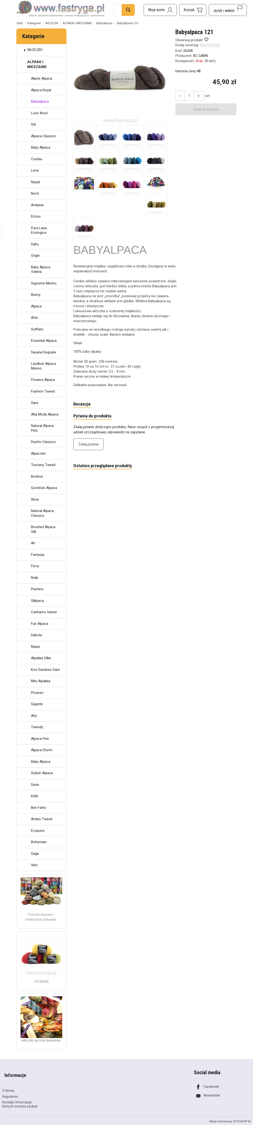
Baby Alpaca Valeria (40, 269)
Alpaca (36, 306)
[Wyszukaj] (128, 10)
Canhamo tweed (44, 612)
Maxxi (35, 647)
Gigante (37, 704)
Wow (35, 499)
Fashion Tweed (43, 391)
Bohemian (39, 842)
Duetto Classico (43, 442)
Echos (36, 216)
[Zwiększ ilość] (179, 96)
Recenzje (82, 404)
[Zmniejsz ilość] (196, 96)
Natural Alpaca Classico (42, 513)
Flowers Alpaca (43, 380)
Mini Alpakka (40, 681)
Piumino (37, 589)
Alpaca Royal (41, 90)
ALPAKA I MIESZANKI (36, 64)
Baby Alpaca (40, 147)
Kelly (34, 796)
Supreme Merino (44, 283)
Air (33, 543)
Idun (34, 865)
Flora (35, 566)
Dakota (36, 635)
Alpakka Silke (41, 658)
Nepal (35, 182)
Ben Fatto (38, 807)
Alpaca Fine (40, 738)
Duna (35, 784)
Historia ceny (187, 71)
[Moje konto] (160, 10)
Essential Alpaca (44, 340)
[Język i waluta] (228, 10)
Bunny (35, 295)
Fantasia (37, 555)
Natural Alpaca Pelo (42, 428)
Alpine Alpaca (41, 78)
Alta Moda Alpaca (44, 414)
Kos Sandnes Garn (45, 670)
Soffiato (37, 329)
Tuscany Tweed (43, 465)
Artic (34, 318)
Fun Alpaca (39, 624)
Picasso (37, 693)
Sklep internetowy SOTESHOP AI (230, 1116)
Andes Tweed (41, 819)
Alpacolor (38, 453)
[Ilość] (188, 96)
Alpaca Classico (43, 136)
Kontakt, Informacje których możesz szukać (20, 1099)
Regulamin (10, 1091)
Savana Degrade (43, 352)
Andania (37, 205)
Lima (35, 170)
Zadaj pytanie (88, 445)
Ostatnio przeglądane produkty (104, 467)
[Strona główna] (61, 9)
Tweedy (37, 727)
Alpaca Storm (41, 750)
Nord (35, 193)
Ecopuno (38, 830)
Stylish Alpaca (42, 773)
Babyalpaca (40, 101)
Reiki (34, 578)
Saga (35, 853)
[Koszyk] (192, 10)
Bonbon (37, 476)
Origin (35, 255)
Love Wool (39, 113)
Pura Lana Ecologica (39, 230)
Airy (34, 715)
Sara (34, 403)
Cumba (36, 159)
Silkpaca (37, 601)
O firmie (8, 1085)
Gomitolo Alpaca (44, 488)
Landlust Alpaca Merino (43, 365)
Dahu (35, 244)
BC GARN (200, 56)
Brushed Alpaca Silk (43, 529)
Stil (33, 124)
